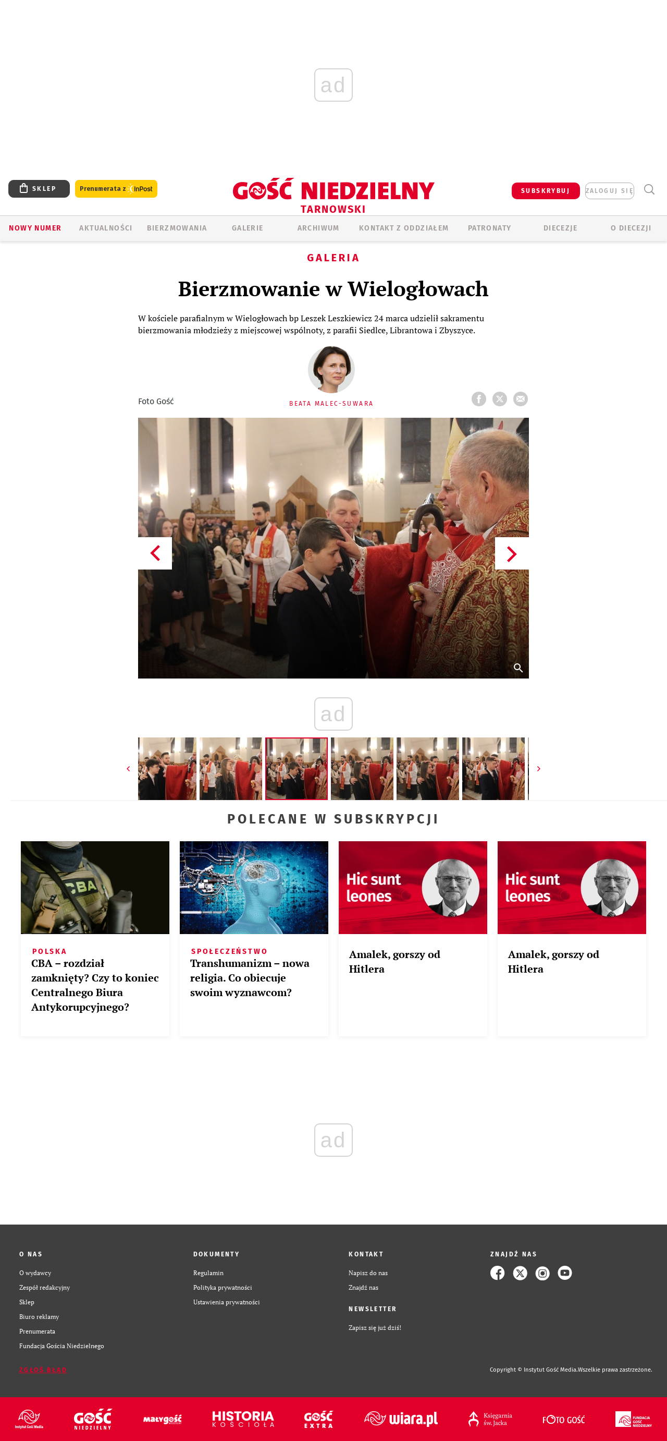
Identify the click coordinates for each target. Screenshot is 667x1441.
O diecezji (631, 228)
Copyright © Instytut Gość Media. (534, 1369)
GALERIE (248, 228)
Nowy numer (35, 228)
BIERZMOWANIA (177, 228)
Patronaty (490, 228)
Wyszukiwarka (649, 189)
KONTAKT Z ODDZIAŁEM (404, 228)
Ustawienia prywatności (226, 1302)
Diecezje (560, 228)
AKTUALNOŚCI (105, 228)
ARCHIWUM (319, 228)
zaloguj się (610, 191)
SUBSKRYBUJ (545, 191)
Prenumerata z (116, 189)
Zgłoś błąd (43, 1370)
